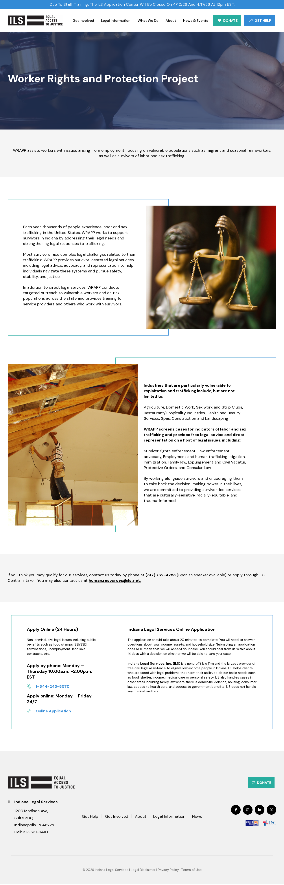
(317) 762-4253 (161, 575)
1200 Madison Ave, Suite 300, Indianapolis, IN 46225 (34, 818)
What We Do (148, 20)
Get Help (262, 20)
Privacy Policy (168, 870)
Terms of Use (191, 870)
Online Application (53, 711)
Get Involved (83, 20)
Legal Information (116, 20)
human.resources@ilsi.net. (115, 580)
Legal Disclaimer (143, 870)
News (197, 817)
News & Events (195, 20)
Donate (230, 20)
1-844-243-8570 (53, 686)
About (171, 20)
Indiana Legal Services (111, 870)
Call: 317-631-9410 (31, 832)
